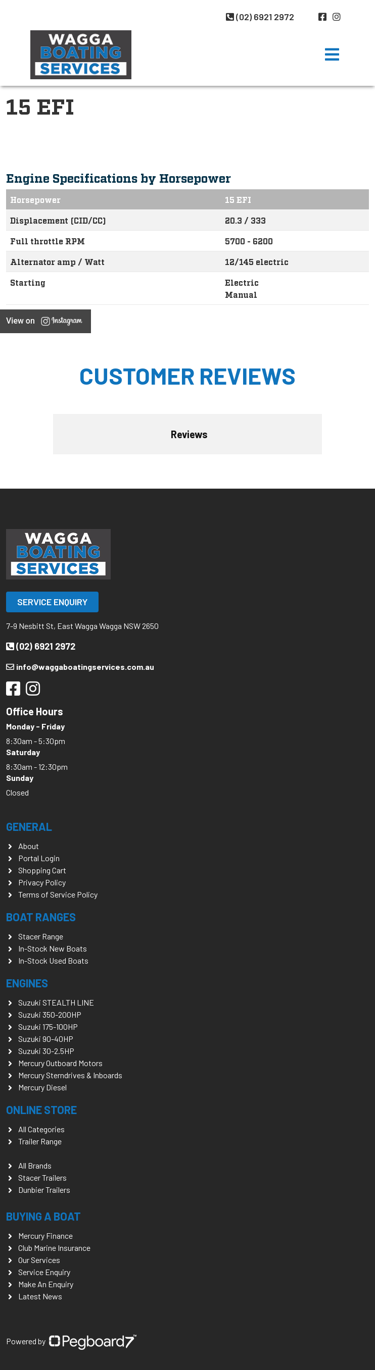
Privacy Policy (42, 882)
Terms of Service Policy (58, 894)
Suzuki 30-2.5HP (46, 1051)
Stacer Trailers (42, 1177)
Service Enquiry (52, 601)
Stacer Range (40, 936)
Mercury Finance (45, 1235)
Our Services (39, 1259)
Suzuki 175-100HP (48, 1026)
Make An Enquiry (45, 1284)
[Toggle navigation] (332, 54)
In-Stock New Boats (52, 948)
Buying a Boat (43, 1216)
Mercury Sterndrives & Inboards (70, 1075)
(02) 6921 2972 (260, 16)
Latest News (40, 1296)
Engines (27, 982)
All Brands (35, 1165)
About (28, 846)
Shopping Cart (42, 870)
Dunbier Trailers (44, 1189)
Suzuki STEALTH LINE (56, 1002)
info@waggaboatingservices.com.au (80, 666)
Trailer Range (40, 1141)
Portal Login (39, 858)
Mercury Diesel (42, 1087)
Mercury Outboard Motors (60, 1063)
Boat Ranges (41, 916)
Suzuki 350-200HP (49, 1014)
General (29, 826)
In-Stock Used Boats (53, 960)
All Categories (41, 1129)
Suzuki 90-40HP (45, 1038)
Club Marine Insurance (54, 1247)
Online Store (41, 1109)
